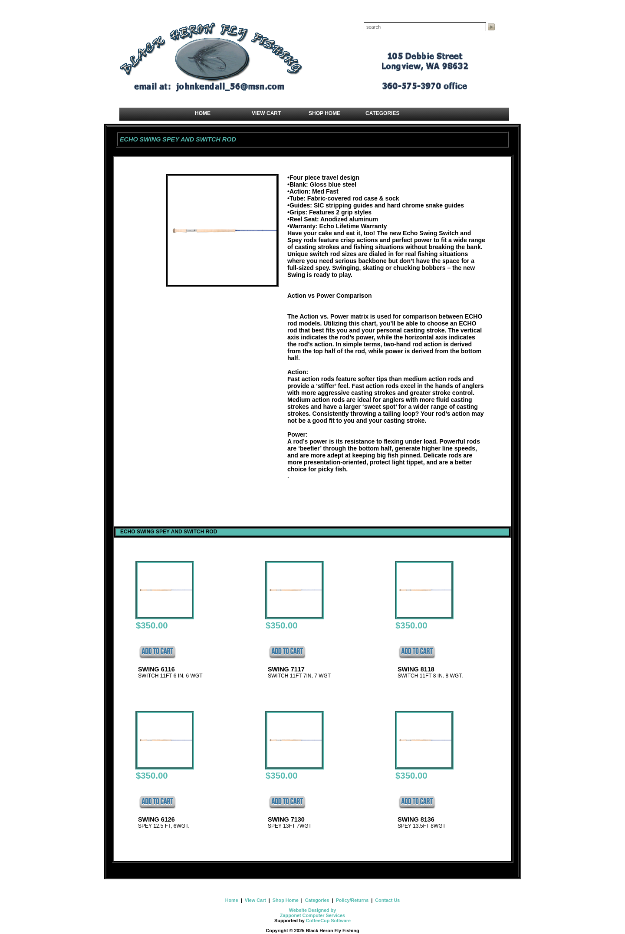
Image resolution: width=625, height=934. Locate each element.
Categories (317, 900)
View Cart (255, 900)
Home (232, 900)
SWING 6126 (156, 819)
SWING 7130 (286, 819)
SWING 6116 (156, 669)
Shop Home (285, 900)
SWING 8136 (416, 819)
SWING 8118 (416, 669)
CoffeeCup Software (328, 920)
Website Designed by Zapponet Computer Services (312, 913)
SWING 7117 (286, 669)
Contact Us (387, 900)
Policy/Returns (352, 900)
